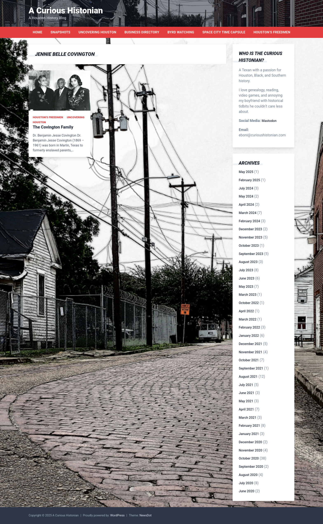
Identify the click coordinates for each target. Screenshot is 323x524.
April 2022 (246, 311)
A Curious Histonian (66, 10)
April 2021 (246, 409)
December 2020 (250, 442)
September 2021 (251, 368)
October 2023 (249, 246)
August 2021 (248, 377)
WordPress (117, 515)
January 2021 (249, 434)
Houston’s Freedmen (272, 32)
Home (37, 32)
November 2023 (250, 237)
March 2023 (247, 295)
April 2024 (246, 205)
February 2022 (249, 327)
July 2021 (246, 385)
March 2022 (247, 319)
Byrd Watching (180, 32)
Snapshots (60, 32)
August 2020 (248, 475)
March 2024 (247, 213)
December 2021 (250, 344)
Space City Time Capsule (223, 32)
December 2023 (250, 229)
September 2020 (251, 467)
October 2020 (249, 458)
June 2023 (246, 278)
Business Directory (141, 32)
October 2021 (249, 360)
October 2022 (249, 303)
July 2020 (246, 483)
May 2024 (246, 196)
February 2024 (249, 221)
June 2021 (246, 393)
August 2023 (248, 262)
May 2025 (246, 172)
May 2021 (246, 401)
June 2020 (246, 491)
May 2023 (246, 287)
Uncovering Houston (97, 32)
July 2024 (246, 188)
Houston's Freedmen (48, 117)
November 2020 (250, 450)
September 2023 (251, 254)
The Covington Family (53, 127)
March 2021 (247, 418)
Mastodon (269, 121)
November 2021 (250, 352)
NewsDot (145, 515)
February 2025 (249, 180)
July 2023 (246, 270)
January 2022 (249, 336)
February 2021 (249, 426)
